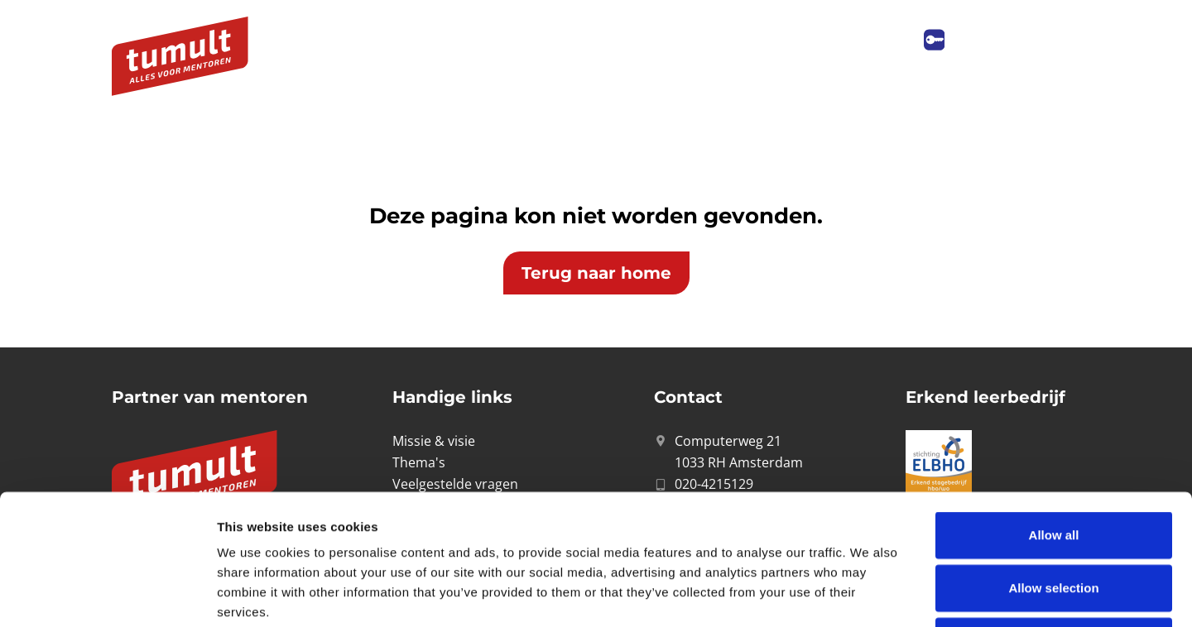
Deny (1054, 518)
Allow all (1054, 412)
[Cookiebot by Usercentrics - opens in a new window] (107, 594)
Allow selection (1053, 465)
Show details (868, 594)
